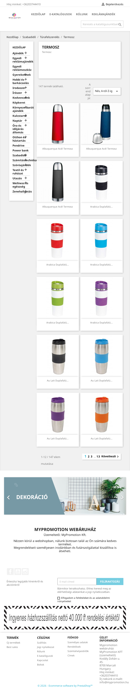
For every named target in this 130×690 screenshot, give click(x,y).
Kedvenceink (21, 98)
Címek (71, 655)
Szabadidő (19, 155)
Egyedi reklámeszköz (21, 68)
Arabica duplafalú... (101, 206)
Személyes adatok (78, 642)
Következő (110, 457)
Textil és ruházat (18, 171)
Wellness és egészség (20, 184)
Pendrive (19, 145)
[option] (65, 496)
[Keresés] (102, 24)
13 (98, 456)
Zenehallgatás (21, 191)
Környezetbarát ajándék (21, 109)
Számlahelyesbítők (78, 651)
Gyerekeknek (21, 75)
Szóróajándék (21, 165)
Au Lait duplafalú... (58, 380)
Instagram (25, 571)
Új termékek (13, 642)
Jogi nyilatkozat (45, 647)
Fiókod (73, 637)
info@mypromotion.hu (114, 682)
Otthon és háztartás (19, 139)
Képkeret (19, 102)
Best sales (12, 647)
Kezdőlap (38, 14)
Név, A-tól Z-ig (107, 91)
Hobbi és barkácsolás (21, 81)
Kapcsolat (42, 660)
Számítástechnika (21, 160)
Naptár (17, 121)
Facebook (10, 571)
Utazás (17, 178)
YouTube (17, 571)
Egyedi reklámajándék (21, 59)
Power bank (21, 150)
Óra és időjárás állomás (18, 129)
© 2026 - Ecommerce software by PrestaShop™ (65, 685)
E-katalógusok (60, 14)
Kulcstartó (20, 116)
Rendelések (74, 646)
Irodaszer (19, 88)
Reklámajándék (103, 14)
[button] (13, 496)
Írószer (17, 93)
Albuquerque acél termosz (57, 148)
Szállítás (41, 642)
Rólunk (82, 14)
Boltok (40, 664)
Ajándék (18, 53)
